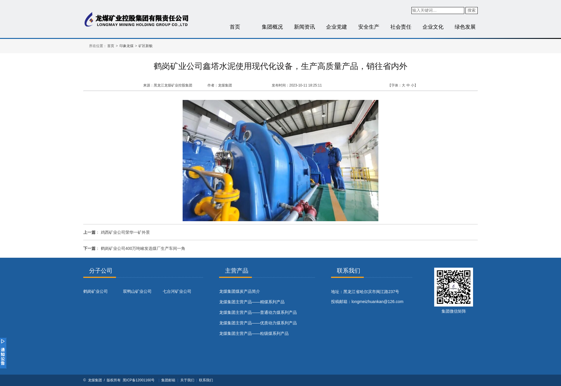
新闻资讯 (304, 27)
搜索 (472, 10)
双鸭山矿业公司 (137, 291)
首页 (235, 27)
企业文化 (433, 27)
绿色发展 (465, 27)
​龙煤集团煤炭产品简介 (239, 291)
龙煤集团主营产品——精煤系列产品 (252, 302)
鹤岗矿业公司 (95, 291)
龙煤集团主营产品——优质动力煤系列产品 (258, 323)
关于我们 (187, 380)
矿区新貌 (145, 46)
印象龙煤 (127, 46)
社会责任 (400, 27)
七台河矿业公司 (177, 291)
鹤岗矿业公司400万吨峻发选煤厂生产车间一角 (143, 248)
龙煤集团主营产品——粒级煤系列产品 (254, 333)
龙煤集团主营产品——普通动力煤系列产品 (258, 312)
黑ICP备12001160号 (139, 380)
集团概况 (272, 27)
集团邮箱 (168, 380)
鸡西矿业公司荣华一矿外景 (125, 232)
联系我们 (206, 380)
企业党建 (336, 27)
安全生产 (368, 27)
